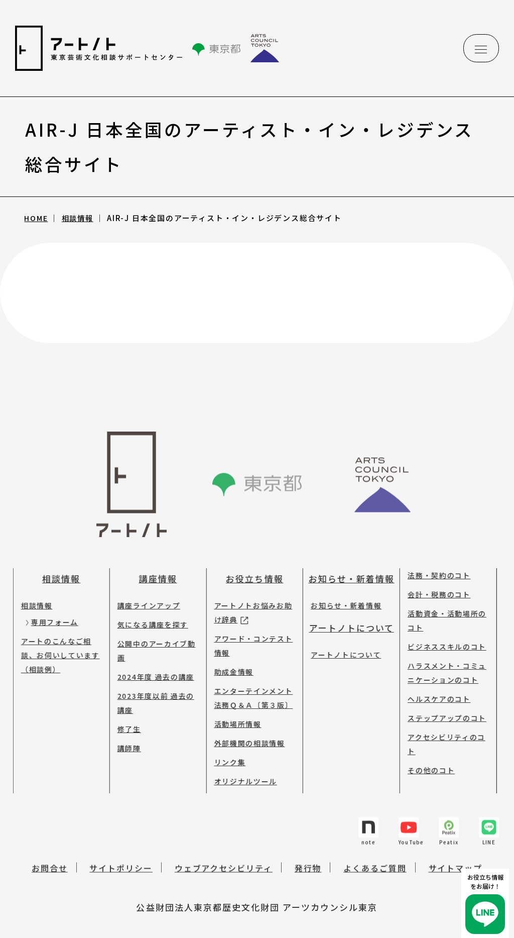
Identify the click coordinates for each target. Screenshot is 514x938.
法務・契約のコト (434, 561)
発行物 (308, 862)
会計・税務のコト (434, 580)
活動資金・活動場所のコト (442, 606)
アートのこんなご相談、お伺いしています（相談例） (55, 641)
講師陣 (124, 734)
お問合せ (50, 862)
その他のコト (426, 756)
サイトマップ (456, 862)
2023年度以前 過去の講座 (150, 689)
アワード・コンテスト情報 (248, 631)
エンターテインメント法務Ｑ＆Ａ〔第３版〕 (248, 684)
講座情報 (153, 564)
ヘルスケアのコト (434, 685)
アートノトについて (346, 613)
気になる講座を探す (147, 610)
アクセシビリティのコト (441, 730)
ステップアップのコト (442, 704)
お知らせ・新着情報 (346, 564)
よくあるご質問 (374, 862)
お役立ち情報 (249, 564)
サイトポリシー (120, 862)
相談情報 (81, 218)
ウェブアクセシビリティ (224, 862)
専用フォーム (49, 608)
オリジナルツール (240, 767)
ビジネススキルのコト (442, 633)
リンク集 (224, 748)
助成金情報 (228, 658)
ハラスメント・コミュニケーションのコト (442, 659)
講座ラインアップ (143, 591)
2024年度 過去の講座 (150, 663)
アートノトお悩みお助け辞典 (248, 598)
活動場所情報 (232, 710)
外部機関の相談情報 (244, 729)
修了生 (124, 715)
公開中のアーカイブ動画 (151, 636)
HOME (37, 218)
